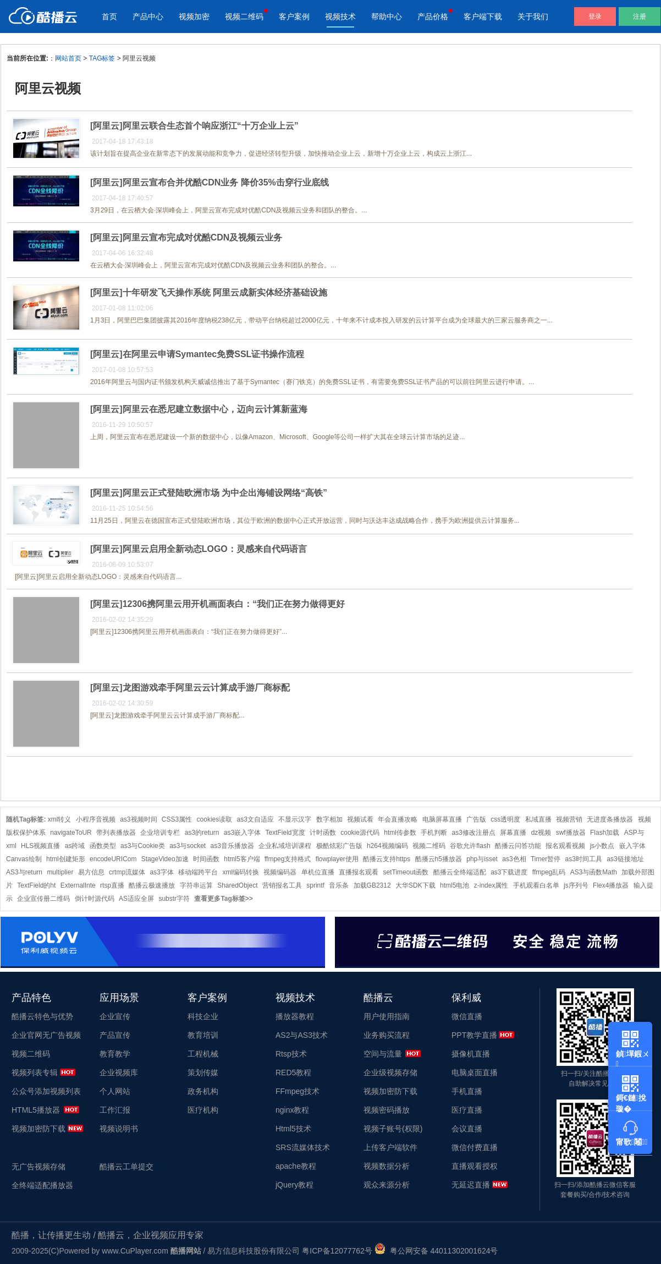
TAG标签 (102, 58)
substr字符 (174, 898)
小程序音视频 (95, 819)
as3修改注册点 (473, 832)
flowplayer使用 (337, 859)
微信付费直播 (474, 1147)
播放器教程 (295, 1016)
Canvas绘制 (24, 859)
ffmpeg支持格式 (288, 859)
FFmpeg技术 (298, 1091)
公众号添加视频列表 (46, 1091)
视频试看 (360, 819)
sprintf (315, 885)
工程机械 (203, 1053)
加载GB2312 (372, 885)
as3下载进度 (509, 872)
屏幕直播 (513, 832)
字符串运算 (196, 885)
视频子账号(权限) (392, 1128)
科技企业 (203, 1016)
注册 (639, 16)
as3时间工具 (583, 859)
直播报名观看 (358, 872)
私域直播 (538, 819)
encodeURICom (113, 859)
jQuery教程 (294, 1184)
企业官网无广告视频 (46, 1035)
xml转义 (59, 819)
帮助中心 (386, 16)
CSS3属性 (177, 819)
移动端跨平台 (198, 872)
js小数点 (602, 846)
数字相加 (329, 819)
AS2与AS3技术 (302, 1035)
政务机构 (203, 1091)
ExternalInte (78, 885)
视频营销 (569, 819)
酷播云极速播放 (152, 885)
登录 (595, 16)
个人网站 (115, 1091)
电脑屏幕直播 (442, 819)
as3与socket (187, 846)
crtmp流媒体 (127, 872)
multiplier (60, 872)
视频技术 (340, 16)
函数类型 (103, 846)
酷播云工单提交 (126, 1166)
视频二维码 (244, 16)
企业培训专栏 (160, 832)
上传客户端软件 (390, 1147)
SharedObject (237, 885)
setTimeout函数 (406, 872)
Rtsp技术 (291, 1053)
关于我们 (532, 16)
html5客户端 (242, 859)
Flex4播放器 (611, 885)
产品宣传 (115, 1035)
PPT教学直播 (474, 1035)
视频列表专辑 (35, 1072)
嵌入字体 (632, 846)
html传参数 (400, 832)
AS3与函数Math (593, 872)
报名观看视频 (565, 846)
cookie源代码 (359, 832)
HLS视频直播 (40, 846)
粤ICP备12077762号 (337, 1250)
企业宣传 (115, 1016)
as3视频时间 (138, 819)
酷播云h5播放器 (438, 859)
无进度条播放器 (610, 819)
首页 (109, 16)
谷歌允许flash (470, 846)
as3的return (202, 832)
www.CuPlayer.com (135, 1250)
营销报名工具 (282, 885)
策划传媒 (203, 1072)
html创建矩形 (65, 859)
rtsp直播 (112, 885)
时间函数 (206, 859)
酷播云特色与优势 (42, 1016)
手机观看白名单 (536, 885)
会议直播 (466, 1128)
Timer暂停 (545, 859)
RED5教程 (293, 1072)
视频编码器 (279, 872)
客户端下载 (483, 16)
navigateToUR (70, 832)
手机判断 (434, 832)
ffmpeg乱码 (548, 872)
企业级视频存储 (390, 1072)
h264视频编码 (387, 846)
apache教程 (296, 1166)
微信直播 (466, 1016)
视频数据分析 (386, 1166)
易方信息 (91, 872)
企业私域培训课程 (284, 846)
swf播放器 (571, 832)
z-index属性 (491, 885)
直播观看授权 (474, 1166)
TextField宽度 (285, 832)
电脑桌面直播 (474, 1072)
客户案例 (294, 16)
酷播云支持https (386, 859)
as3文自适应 (255, 819)
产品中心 (148, 16)
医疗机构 (203, 1110)
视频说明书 (119, 1128)
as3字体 (161, 872)
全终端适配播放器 (42, 1185)
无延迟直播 (470, 1184)
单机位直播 (317, 872)
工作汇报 (115, 1110)
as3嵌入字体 (242, 832)
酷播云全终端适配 (459, 872)
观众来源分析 (386, 1184)
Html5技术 (293, 1128)
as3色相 (514, 859)
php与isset (482, 859)
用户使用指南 (386, 1016)
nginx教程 (292, 1110)
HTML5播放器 (36, 1110)
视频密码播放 (386, 1110)
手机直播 (466, 1091)
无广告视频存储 (38, 1166)
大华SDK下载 (415, 885)
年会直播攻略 (397, 819)
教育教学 (115, 1053)
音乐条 (339, 885)
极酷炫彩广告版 (339, 846)
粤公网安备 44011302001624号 (436, 1250)
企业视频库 (119, 1072)
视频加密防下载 (38, 1128)
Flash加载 (604, 832)
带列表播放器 (116, 832)
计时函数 (323, 832)
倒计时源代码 (94, 898)
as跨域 (75, 846)
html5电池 (454, 885)
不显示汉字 (294, 819)
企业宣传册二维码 (43, 898)
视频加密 (194, 16)
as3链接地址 (625, 859)
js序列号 (576, 885)
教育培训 (203, 1035)
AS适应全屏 (136, 898)
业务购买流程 (386, 1035)
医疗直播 (466, 1110)
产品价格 (432, 16)
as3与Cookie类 (142, 846)
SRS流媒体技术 (303, 1147)
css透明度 (505, 819)
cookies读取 (215, 819)
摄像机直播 (470, 1053)
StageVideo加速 (165, 859)
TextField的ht (36, 885)
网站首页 (68, 58)
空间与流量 (382, 1053)
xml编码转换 (240, 872)
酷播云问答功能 (518, 846)
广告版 (476, 819)
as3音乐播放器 (232, 846)
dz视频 (541, 832)
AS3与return (24, 872)
